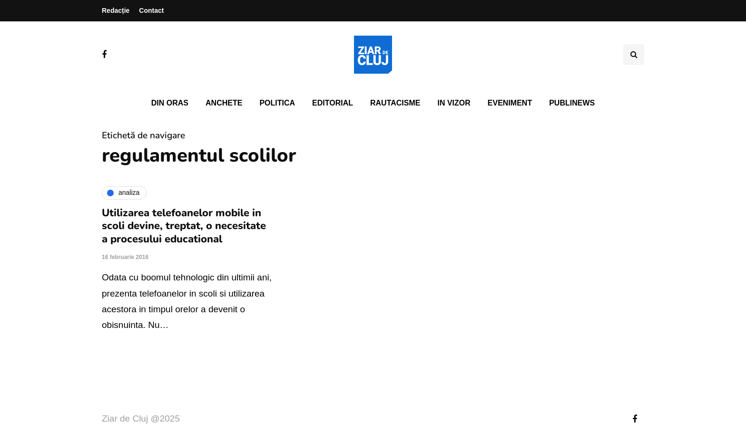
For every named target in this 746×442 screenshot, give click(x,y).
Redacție (115, 10)
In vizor (453, 103)
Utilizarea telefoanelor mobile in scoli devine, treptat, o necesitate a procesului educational (184, 226)
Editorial (332, 103)
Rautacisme (395, 103)
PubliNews (572, 103)
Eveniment (510, 103)
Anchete (224, 103)
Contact (151, 10)
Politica (277, 103)
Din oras (169, 103)
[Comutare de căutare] (633, 54)
